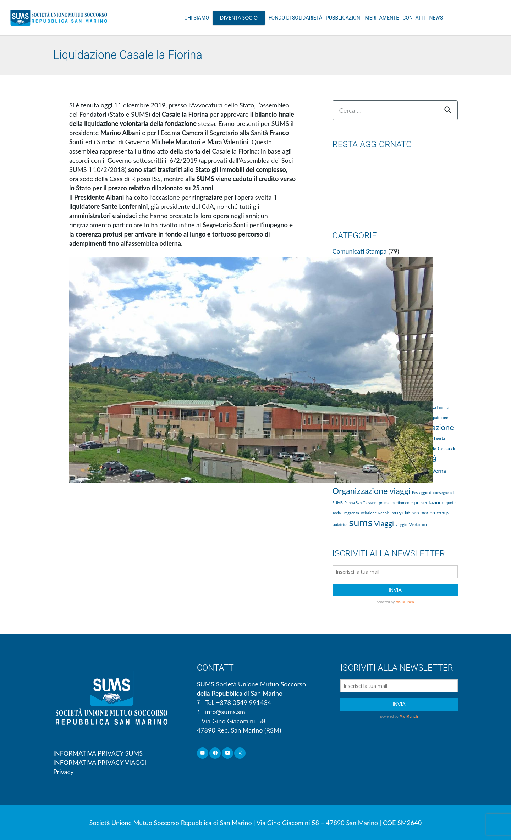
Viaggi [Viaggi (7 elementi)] (384, 523)
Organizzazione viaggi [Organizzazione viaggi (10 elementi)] (372, 491)
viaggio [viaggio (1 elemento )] (401, 524)
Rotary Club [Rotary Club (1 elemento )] (400, 513)
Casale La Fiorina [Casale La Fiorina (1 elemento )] (435, 407)
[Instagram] (240, 753)
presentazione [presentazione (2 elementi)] (429, 502)
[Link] (59, 17)
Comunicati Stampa (360, 251)
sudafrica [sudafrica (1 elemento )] (340, 524)
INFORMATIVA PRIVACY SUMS (98, 753)
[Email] (203, 753)
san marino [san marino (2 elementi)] (423, 513)
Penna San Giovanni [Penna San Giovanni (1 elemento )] (361, 502)
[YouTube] (227, 753)
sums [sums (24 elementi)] (361, 522)
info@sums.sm (225, 712)
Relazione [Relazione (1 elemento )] (369, 513)
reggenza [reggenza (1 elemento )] (351, 513)
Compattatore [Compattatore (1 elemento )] (436, 417)
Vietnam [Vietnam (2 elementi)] (418, 524)
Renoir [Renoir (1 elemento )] (383, 513)
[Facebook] (215, 753)
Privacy (63, 771)
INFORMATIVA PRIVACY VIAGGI (99, 762)
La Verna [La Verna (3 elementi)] (435, 470)
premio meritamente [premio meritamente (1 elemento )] (396, 502)
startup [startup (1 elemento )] (443, 513)
